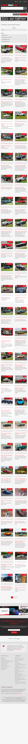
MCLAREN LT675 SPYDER (20, 410)
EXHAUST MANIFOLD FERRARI (21, 500)
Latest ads (16, 14)
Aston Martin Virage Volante (21, 231)
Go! (25, 8)
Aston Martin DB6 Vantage (20, 209)
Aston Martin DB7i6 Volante (20, 165)
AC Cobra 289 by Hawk (5, 57)
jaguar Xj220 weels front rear (7, 521)
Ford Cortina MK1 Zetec (19, 455)
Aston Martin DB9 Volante (20, 145)
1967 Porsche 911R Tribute (20, 564)
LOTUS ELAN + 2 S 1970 (19, 123)
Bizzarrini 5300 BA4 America (7, 541)
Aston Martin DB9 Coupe (20, 79)
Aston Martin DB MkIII (19, 187)
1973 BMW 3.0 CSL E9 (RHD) (20, 340)
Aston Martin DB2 (4, 209)
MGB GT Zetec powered (19, 521)
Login (20, 1)
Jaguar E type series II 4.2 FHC (7, 101)
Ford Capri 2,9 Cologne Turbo (6, 187)
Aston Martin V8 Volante (6, 319)
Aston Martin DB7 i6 (5, 165)
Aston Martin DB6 (18, 101)
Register (25, 1)
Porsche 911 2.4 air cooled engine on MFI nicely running (6, 341)
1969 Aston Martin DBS (5, 297)
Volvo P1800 (17, 275)
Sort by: (14, 27)
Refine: (2, 33)
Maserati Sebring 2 (5, 388)
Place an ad (24, 14)
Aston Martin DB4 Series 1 (20, 319)
